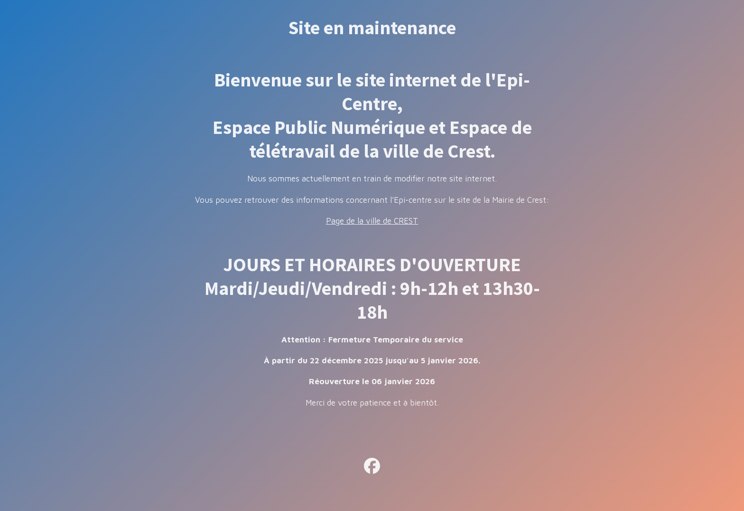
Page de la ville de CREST (372, 221)
